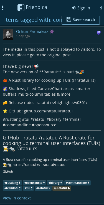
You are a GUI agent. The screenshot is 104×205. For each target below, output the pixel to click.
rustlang (13, 119)
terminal (73, 119)
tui (26, 119)
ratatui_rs (85, 80)
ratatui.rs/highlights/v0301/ (62, 102)
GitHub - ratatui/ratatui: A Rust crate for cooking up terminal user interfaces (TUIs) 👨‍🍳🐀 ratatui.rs (51, 143)
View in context (17, 198)
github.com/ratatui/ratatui (48, 111)
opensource (45, 124)
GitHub (8, 171)
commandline (18, 124)
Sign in (80, 7)
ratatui (39, 119)
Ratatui (62, 188)
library (55, 119)
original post (59, 54)
